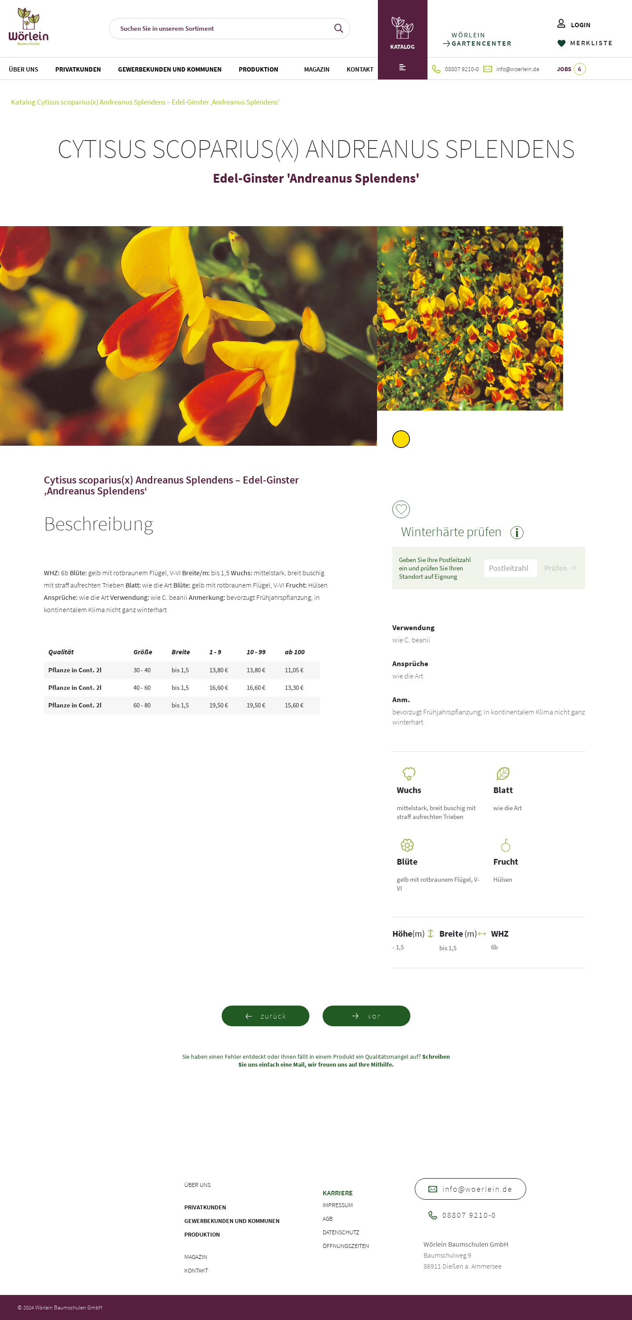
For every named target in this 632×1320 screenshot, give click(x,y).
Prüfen (560, 568)
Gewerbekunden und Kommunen (170, 69)
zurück (266, 1016)
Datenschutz (341, 1232)
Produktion (258, 69)
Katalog (23, 102)
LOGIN (574, 24)
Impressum (338, 1205)
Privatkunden (78, 69)
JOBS (571, 69)
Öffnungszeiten (346, 1246)
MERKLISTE (585, 42)
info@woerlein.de (511, 69)
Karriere (338, 1192)
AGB (328, 1219)
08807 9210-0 (455, 69)
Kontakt (360, 69)
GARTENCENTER (481, 43)
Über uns (23, 69)
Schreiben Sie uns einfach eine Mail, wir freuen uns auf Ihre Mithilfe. (344, 1060)
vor (366, 1016)
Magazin (317, 69)
